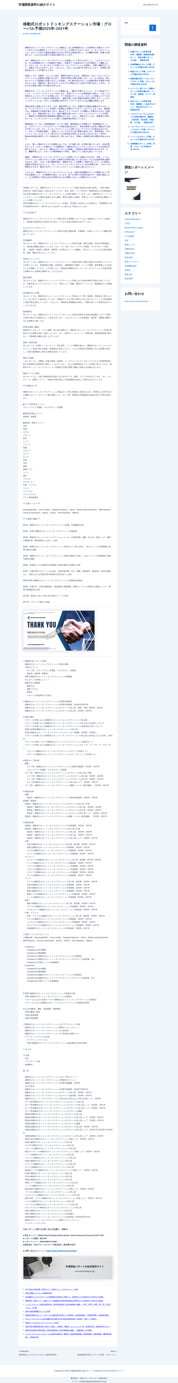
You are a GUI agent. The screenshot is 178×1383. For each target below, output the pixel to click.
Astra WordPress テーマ (114, 1371)
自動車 (127, 270)
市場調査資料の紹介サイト (37, 4)
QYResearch (130, 232)
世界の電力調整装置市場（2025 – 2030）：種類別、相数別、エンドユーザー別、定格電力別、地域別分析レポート (68, 1327)
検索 (126, 23)
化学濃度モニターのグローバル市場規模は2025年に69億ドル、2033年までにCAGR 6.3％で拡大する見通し (65, 1297)
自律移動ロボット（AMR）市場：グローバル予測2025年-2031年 (142, 146)
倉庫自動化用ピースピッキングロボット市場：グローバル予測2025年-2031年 (142, 81)
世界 (126, 240)
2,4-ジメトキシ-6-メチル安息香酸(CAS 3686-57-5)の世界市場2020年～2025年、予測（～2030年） (61, 1319)
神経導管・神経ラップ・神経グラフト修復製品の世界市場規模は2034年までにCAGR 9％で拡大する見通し (64, 1301)
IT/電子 (128, 223)
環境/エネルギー (132, 262)
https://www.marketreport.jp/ (137, 301)
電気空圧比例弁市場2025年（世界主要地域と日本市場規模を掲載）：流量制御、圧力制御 (58, 1330)
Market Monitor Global (134, 228)
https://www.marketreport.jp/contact (61, 1251)
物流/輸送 (129, 257)
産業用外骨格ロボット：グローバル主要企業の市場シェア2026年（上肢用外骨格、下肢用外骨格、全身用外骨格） (67, 1315)
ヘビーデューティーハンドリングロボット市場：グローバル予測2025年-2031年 (142, 130)
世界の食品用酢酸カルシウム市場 (37, 1311)
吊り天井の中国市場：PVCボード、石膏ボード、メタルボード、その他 (51, 1289)
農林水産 (128, 274)
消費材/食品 (130, 249)
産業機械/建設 (131, 266)
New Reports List (150, 5)
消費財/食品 (130, 253)
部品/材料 (129, 279)
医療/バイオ (130, 245)
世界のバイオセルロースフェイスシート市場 (41, 1323)
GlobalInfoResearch (133, 219)
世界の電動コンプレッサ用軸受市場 (38, 1293)
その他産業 (129, 236)
